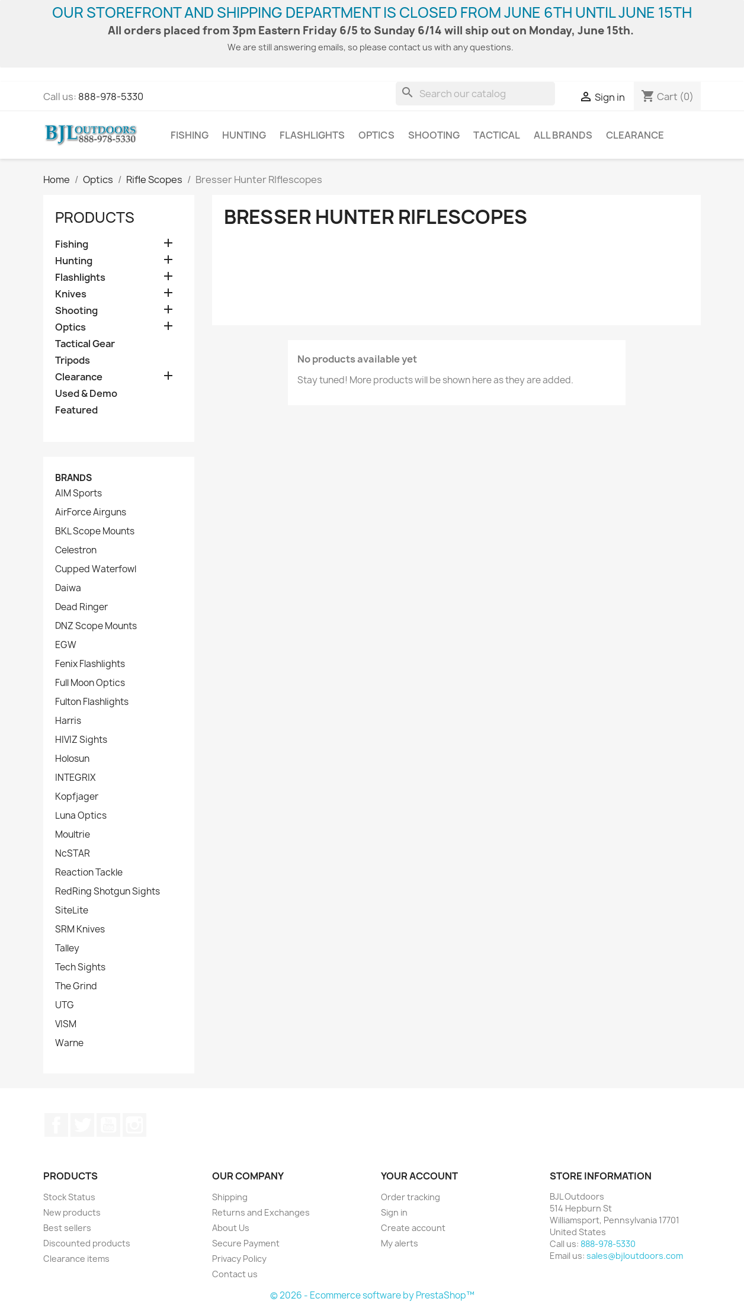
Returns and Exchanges (261, 1212)
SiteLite (71, 910)
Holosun (72, 759)
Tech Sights (80, 967)
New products (72, 1212)
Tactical (496, 135)
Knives (70, 294)
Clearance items (76, 1258)
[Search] (475, 93)
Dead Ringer (81, 607)
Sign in (394, 1212)
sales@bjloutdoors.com (634, 1255)
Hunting (244, 135)
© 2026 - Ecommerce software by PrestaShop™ (372, 1295)
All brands (563, 135)
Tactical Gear (85, 344)
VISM (65, 1024)
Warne (69, 1043)
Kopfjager (76, 797)
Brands (73, 478)
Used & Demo (86, 393)
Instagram (134, 1125)
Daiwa (68, 588)
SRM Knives (80, 929)
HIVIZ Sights (81, 740)
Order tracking (410, 1197)
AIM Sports (78, 493)
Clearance (635, 135)
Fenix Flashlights (90, 664)
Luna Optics (81, 816)
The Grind (76, 986)
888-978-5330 (110, 96)
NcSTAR (72, 854)
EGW (65, 645)
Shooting (434, 135)
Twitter (82, 1125)
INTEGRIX (75, 778)
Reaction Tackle (89, 873)
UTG (64, 1005)
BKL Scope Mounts (94, 531)
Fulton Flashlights (92, 702)
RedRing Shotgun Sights (107, 891)
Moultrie (72, 835)
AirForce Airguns (90, 512)
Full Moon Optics (90, 683)
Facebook (56, 1125)
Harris (68, 721)
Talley (67, 948)
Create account (413, 1227)
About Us (230, 1227)
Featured (76, 410)
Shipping (230, 1197)
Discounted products (86, 1243)
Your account (419, 1175)
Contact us (235, 1274)
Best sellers (67, 1227)
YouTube (108, 1125)
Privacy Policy (239, 1258)
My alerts (399, 1243)
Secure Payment (246, 1243)
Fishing (190, 135)
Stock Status (69, 1197)
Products (94, 217)
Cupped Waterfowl (95, 569)
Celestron (76, 550)
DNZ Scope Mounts (96, 626)
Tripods (72, 360)
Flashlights (312, 135)
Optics (376, 135)
